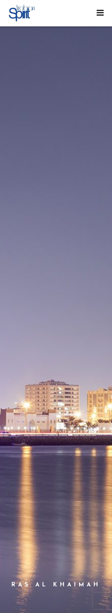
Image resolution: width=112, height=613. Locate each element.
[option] (56, 306)
